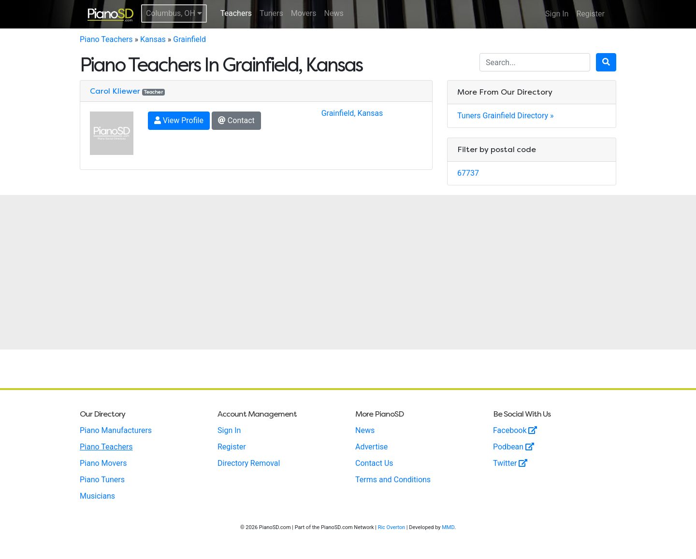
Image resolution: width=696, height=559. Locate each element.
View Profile (178, 120)
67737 (468, 173)
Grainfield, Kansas (352, 113)
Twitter (510, 463)
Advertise (371, 446)
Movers (304, 13)
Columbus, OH (174, 13)
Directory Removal (249, 463)
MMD (448, 527)
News (334, 13)
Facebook (515, 430)
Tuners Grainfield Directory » (505, 115)
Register (590, 13)
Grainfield (189, 39)
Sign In (556, 13)
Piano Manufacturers (116, 430)
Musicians (97, 496)
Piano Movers (103, 463)
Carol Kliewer (115, 91)
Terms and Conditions (393, 479)
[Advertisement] (348, 272)
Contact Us (374, 463)
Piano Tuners (102, 479)
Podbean (513, 446)
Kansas (153, 39)
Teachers (236, 13)
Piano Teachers (106, 39)
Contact (236, 120)
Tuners (271, 13)
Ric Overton (391, 527)
